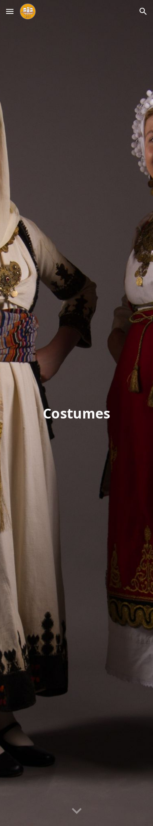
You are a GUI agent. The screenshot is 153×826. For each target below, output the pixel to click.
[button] (10, 11)
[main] (77, 413)
